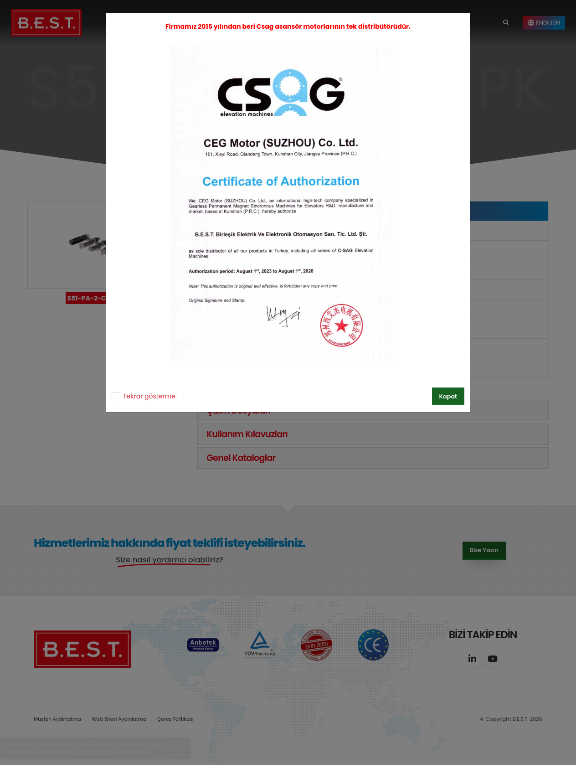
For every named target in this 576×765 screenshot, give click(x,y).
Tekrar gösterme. (150, 396)
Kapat (448, 396)
